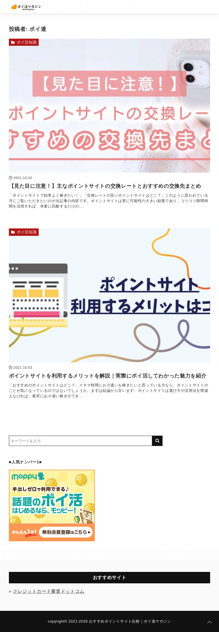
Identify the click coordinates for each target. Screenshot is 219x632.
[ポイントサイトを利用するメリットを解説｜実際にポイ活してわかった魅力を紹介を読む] (109, 295)
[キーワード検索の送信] (157, 441)
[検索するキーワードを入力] (80, 441)
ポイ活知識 (26, 42)
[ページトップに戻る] (209, 622)
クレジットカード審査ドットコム (49, 591)
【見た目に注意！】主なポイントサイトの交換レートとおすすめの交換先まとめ (105, 186)
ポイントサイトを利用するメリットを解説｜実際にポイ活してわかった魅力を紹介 (108, 376)
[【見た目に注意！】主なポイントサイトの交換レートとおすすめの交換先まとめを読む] (109, 106)
